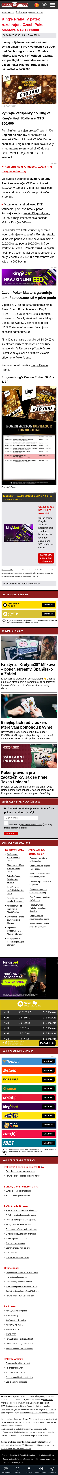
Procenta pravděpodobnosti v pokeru (21, 1220)
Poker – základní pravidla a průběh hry (21, 1210)
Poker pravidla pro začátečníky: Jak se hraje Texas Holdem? (24, 777)
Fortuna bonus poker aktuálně (18, 1196)
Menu (52, 5)
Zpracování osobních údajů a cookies (18, 1459)
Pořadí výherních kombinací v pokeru (21, 1215)
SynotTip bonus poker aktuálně (18, 1191)
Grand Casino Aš (13, 1330)
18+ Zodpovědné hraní (45, 1459)
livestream (8, 344)
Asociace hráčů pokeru (15, 1372)
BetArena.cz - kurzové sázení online (13, 857)
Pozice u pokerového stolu (17, 1239)
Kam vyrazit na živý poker (16, 1311)
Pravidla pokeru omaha (15, 1243)
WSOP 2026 (11, 1334)
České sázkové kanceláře (16, 1382)
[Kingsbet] (23, 996)
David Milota (34, 35)
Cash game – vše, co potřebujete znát (21, 1229)
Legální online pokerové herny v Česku (22, 1272)
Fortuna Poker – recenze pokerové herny (22, 1176)
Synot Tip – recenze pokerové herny (20, 1171)
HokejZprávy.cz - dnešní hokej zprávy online (15, 890)
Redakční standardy (28, 1455)
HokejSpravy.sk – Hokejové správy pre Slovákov (15, 942)
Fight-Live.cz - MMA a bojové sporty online (15, 868)
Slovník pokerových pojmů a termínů (21, 1234)
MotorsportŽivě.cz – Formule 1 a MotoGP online (15, 909)
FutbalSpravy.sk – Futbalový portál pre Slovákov (38, 908)
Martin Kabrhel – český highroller (19, 1348)
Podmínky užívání (46, 1455)
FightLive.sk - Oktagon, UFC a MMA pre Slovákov (15, 931)
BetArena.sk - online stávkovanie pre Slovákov (15, 920)
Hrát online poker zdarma (16, 1277)
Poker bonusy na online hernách (19, 1282)
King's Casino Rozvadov (16, 1320)
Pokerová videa (12, 1253)
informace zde (7, 1432)
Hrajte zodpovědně (7, 570)
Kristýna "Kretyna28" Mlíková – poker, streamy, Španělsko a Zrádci (28, 669)
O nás (4, 1455)
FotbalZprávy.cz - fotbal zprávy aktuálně (14, 879)
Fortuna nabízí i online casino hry (19, 1377)
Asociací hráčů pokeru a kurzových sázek (37, 1413)
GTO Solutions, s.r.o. (14, 1463)
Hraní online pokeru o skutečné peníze (21, 1286)
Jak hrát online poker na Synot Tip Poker (22, 1291)
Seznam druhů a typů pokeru (18, 1248)
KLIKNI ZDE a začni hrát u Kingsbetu (46, 558)
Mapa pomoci (30, 1445)
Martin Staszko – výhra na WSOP (19, 1344)
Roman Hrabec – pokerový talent (19, 1339)
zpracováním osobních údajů (32, 824)
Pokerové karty (12, 1315)
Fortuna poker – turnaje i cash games (21, 1296)
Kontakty (13, 1455)
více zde (35, 576)
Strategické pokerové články (17, 1257)
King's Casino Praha (14, 1325)
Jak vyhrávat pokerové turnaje (18, 1224)
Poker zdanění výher (14, 1368)
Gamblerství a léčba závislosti (18, 1363)
